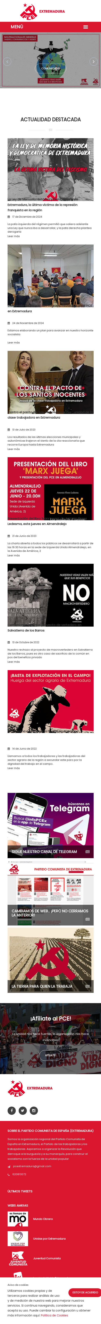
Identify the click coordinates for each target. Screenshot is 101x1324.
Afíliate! (50, 1055)
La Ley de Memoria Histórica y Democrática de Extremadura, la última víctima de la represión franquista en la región (43, 204)
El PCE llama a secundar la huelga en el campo (43, 731)
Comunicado (50, 69)
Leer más (14, 236)
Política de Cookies (54, 1315)
